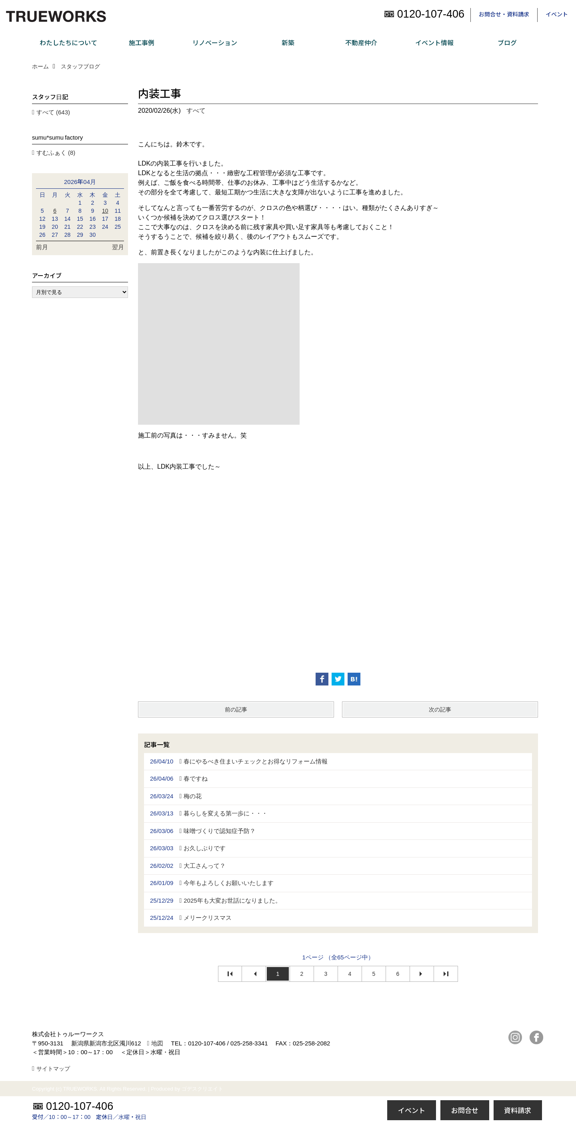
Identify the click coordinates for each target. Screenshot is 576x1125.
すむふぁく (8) (56, 152)
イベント (557, 14)
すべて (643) (53, 112)
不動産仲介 (361, 42)
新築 (288, 42)
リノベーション (214, 42)
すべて (196, 110)
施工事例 (141, 42)
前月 (42, 247)
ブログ (507, 42)
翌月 (118, 247)
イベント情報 (434, 42)
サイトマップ (53, 1068)
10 (105, 211)
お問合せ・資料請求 (504, 14)
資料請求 (517, 1110)
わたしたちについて (68, 42)
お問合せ (464, 1110)
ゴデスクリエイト (202, 1089)
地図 (157, 1043)
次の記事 (440, 709)
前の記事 (236, 709)
